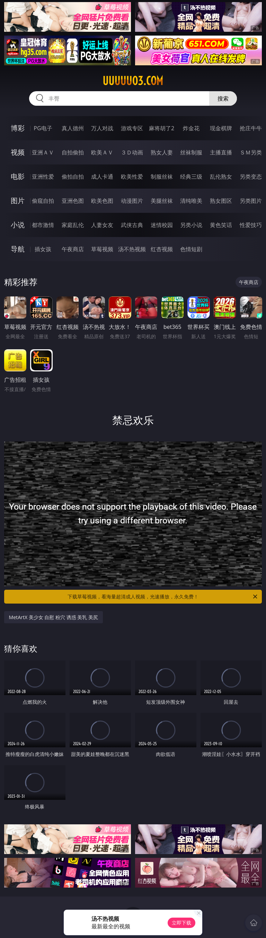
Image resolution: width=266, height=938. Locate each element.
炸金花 (191, 128)
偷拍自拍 (73, 176)
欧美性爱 (132, 176)
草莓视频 (102, 249)
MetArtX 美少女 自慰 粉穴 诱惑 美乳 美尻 (53, 617)
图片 (18, 200)
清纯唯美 (191, 201)
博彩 (18, 128)
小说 (18, 224)
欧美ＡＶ (102, 152)
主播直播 (221, 152)
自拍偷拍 (73, 152)
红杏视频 (162, 249)
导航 (18, 249)
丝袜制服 (191, 152)
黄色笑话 (221, 225)
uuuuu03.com (133, 81)
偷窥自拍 (43, 201)
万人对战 (102, 128)
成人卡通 (102, 176)
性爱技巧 (251, 225)
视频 (18, 152)
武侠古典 (132, 225)
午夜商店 (73, 249)
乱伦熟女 (221, 176)
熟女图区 (221, 201)
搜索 (223, 98)
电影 (18, 176)
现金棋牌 (221, 128)
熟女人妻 (162, 152)
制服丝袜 (162, 176)
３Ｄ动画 (132, 152)
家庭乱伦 (73, 225)
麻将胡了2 (161, 128)
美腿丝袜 (162, 201)
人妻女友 (102, 225)
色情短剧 (191, 249)
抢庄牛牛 (251, 128)
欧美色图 (102, 201)
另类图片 (251, 201)
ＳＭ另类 (251, 152)
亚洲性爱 (43, 176)
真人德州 (73, 128)
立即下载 (181, 922)
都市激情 (43, 225)
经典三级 (191, 176)
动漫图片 (132, 201)
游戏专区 (132, 128)
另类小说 (191, 225)
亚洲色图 (73, 201)
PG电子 (43, 128)
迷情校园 (162, 225)
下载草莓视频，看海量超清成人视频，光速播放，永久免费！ (163, 597)
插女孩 (43, 249)
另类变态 (251, 176)
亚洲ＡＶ (43, 152)
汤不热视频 (132, 249)
